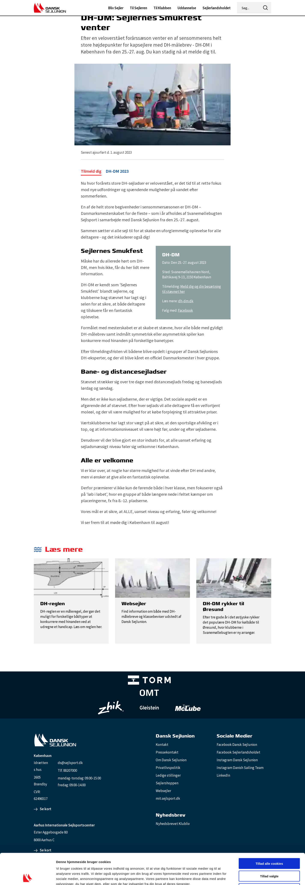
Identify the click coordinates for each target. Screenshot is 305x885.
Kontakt (162, 744)
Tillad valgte (269, 845)
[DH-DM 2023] (105, 172)
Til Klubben (162, 8)
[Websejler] (152, 577)
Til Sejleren (138, 8)
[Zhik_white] (111, 708)
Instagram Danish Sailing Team (240, 767)
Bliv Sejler (115, 8)
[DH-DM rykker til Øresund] (233, 577)
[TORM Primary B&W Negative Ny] (149, 681)
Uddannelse (187, 8)
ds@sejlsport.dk (70, 762)
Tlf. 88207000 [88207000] (67, 770)
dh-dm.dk (185, 301)
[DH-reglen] (71, 577)
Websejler (163, 790)
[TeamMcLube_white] (188, 707)
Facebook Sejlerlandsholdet (238, 752)
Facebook (185, 310)
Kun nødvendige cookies (269, 858)
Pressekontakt (167, 752)
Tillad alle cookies (269, 832)
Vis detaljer (222, 876)
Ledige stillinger (168, 775)
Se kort (45, 809)
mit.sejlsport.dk (168, 798)
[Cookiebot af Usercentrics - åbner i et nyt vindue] (27, 876)
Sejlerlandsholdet (217, 8)
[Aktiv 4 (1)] (149, 694)
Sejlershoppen (167, 783)
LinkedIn (223, 775)
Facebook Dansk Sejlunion (237, 744)
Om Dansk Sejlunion (171, 760)
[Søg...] (248, 8)
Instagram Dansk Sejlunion (237, 760)
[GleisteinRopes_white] (149, 707)
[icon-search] (265, 8)
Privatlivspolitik (168, 767)
